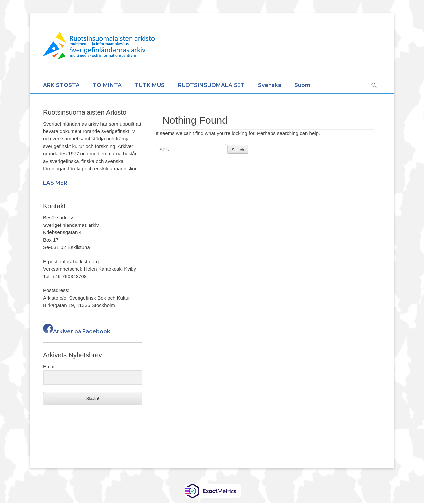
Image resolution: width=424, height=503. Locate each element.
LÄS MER (55, 183)
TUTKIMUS (150, 85)
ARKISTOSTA (61, 85)
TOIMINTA (107, 85)
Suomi (303, 85)
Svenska (269, 85)
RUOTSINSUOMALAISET (211, 85)
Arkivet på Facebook (76, 331)
